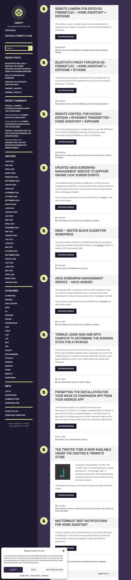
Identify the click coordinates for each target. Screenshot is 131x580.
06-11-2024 (61, 437)
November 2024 (12, 193)
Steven (8, 106)
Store (7, 370)
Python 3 (9, 358)
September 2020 (12, 255)
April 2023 (9, 224)
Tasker (81, 382)
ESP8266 (61, 155)
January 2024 (11, 212)
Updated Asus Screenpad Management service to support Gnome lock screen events (82, 171)
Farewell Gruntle (13, 88)
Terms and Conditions (15, 415)
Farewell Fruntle (13, 92)
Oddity (19, 22)
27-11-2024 (61, 322)
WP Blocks (83, 268)
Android (9, 300)
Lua (6, 339)
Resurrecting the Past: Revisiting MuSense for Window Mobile (18, 133)
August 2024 (10, 204)
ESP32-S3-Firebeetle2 (73, 50)
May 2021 (9, 247)
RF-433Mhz (59, 158)
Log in (8, 391)
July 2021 (9, 239)
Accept (13, 570)
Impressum (45, 575)
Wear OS (8, 374)
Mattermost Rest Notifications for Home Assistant (81, 523)
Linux (7, 331)
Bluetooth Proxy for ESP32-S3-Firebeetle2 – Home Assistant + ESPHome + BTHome (80, 66)
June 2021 (9, 243)
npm (64, 268)
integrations (76, 562)
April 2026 (9, 169)
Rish (69, 382)
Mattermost (86, 562)
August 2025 (10, 185)
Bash (7, 307)
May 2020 (9, 271)
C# (6, 311)
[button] (63, 551)
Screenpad (87, 221)
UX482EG (96, 221)
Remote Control (104, 155)
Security (9, 366)
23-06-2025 (61, 265)
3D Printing (10, 296)
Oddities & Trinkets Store (18, 36)
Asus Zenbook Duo (65, 221)
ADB (59, 382)
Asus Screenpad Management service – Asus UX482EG (79, 280)
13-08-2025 (61, 218)
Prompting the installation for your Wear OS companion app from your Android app (83, 395)
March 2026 (10, 173)
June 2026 (9, 161)
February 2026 (11, 177)
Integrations (11, 323)
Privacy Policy (35, 575)
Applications (11, 304)
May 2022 (9, 232)
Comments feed (12, 399)
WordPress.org (12, 403)
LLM (7, 335)
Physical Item (88, 509)
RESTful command (99, 562)
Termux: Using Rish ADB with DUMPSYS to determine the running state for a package (84, 338)
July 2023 (9, 216)
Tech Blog (10, 30)
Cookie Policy (24, 575)
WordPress (10, 378)
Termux (88, 382)
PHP (7, 346)
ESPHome (9, 315)
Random (8, 362)
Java (7, 327)
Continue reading (66, 37)
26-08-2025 (61, 47)
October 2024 (11, 197)
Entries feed (10, 395)
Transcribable (74, 440)
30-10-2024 (61, 506)
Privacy (8, 350)
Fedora (8, 319)
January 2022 (11, 236)
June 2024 (9, 208)
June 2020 (9, 267)
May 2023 (9, 220)
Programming (11, 354)
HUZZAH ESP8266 (91, 155)
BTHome (61, 104)
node (60, 268)
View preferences (54, 570)
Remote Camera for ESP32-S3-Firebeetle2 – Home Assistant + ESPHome (80, 12)
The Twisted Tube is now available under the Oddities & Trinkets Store (83, 453)
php (67, 268)
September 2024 (12, 200)
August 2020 (10, 259)
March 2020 (10, 278)
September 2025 (12, 181)
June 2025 (9, 189)
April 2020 (9, 275)
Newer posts (104, 574)
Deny (33, 570)
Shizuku (75, 382)
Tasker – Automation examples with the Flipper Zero (17, 108)
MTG (7, 343)
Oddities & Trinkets (74, 509)
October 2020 (11, 251)
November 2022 (12, 228)
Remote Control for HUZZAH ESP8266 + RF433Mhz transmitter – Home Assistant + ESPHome (83, 117)
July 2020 (9, 263)
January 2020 (11, 282)
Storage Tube (99, 509)
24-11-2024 (61, 379)
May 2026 (9, 165)
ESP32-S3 (61, 50)
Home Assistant (95, 50)
